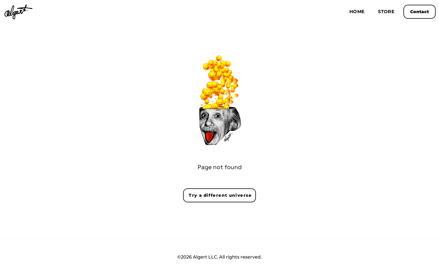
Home (357, 11)
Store (386, 11)
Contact (419, 11)
